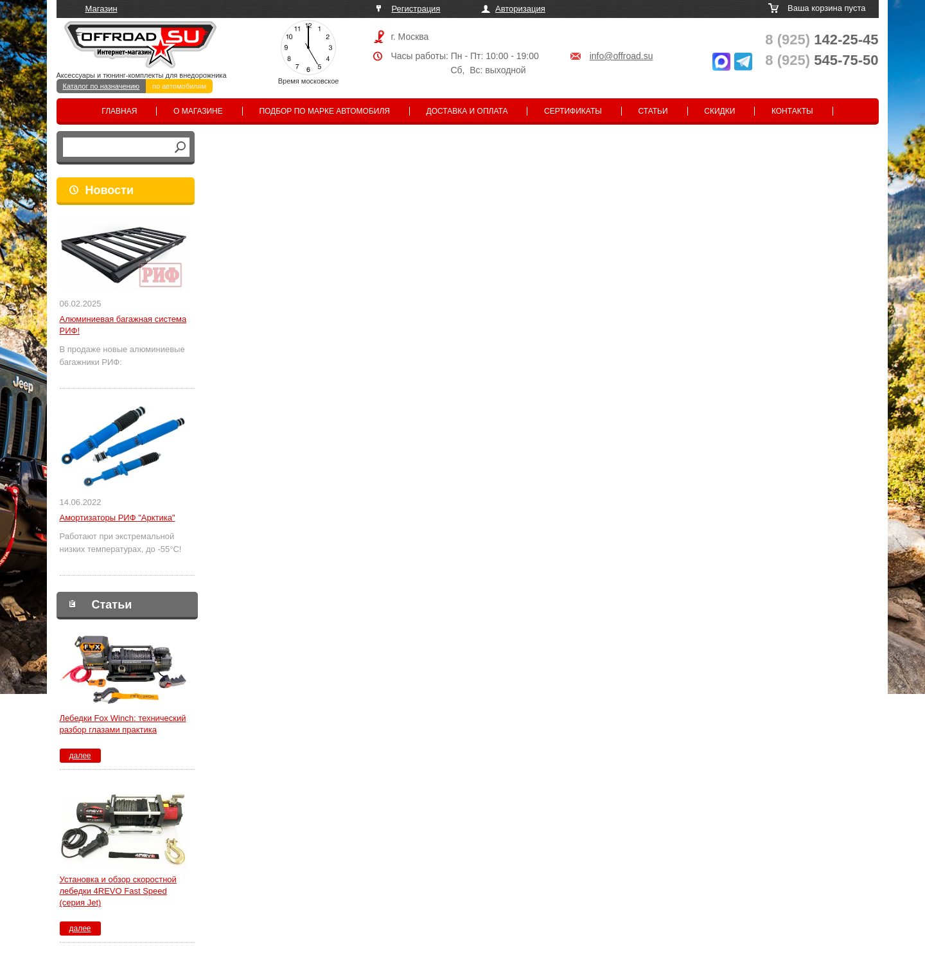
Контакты (792, 111)
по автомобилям (179, 86)
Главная (119, 111)
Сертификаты (573, 111)
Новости (109, 190)
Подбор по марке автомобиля (324, 111)
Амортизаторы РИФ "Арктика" (117, 517)
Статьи (653, 111)
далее (80, 755)
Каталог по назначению (101, 86)
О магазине (198, 111)
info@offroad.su (621, 56)
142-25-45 (821, 39)
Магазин (101, 8)
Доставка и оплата (467, 111)
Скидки (719, 111)
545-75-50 (821, 60)
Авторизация (520, 8)
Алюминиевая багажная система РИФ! (123, 324)
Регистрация (415, 8)
